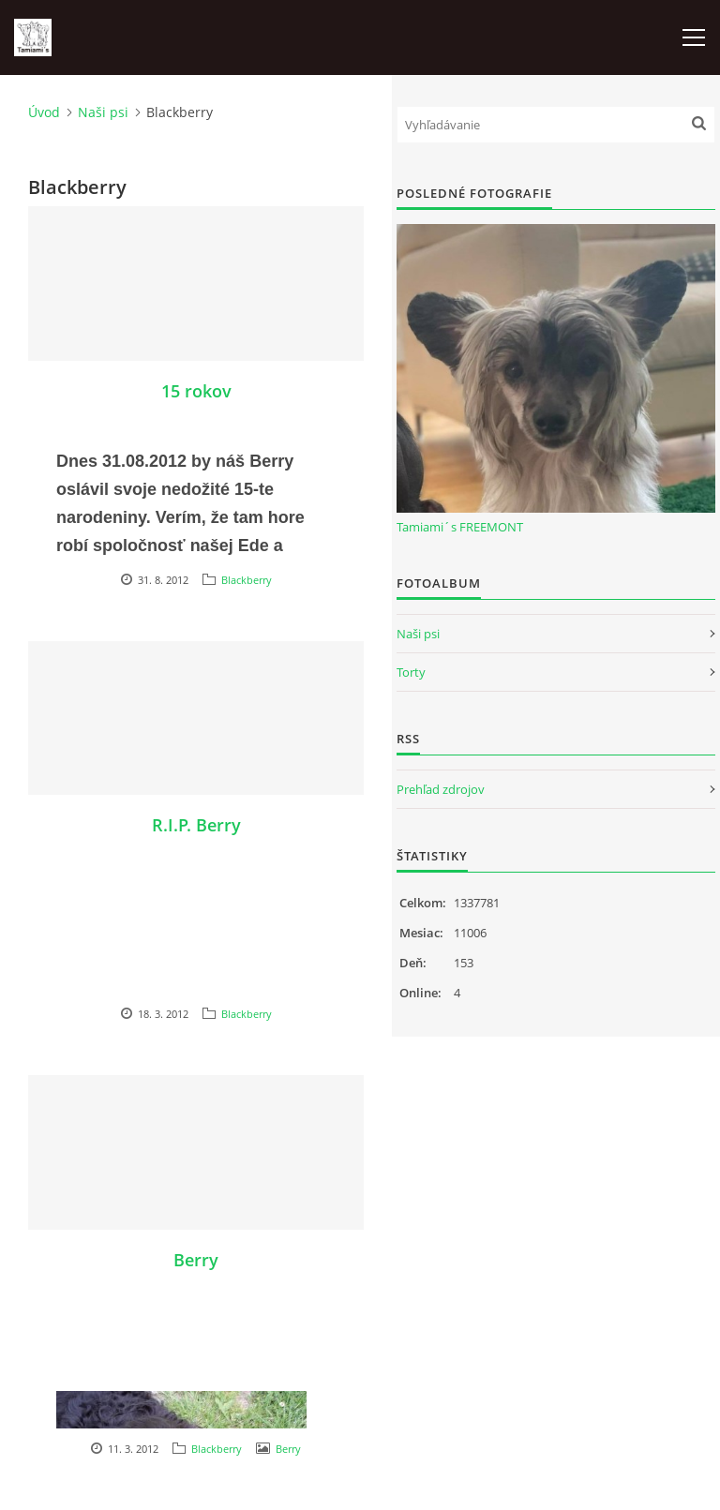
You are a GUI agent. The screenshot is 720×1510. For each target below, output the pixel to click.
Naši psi (103, 112)
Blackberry (246, 580)
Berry (195, 1259)
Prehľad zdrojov (441, 789)
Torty (411, 672)
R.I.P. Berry (196, 824)
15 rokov (196, 390)
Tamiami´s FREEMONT (460, 526)
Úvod (44, 112)
